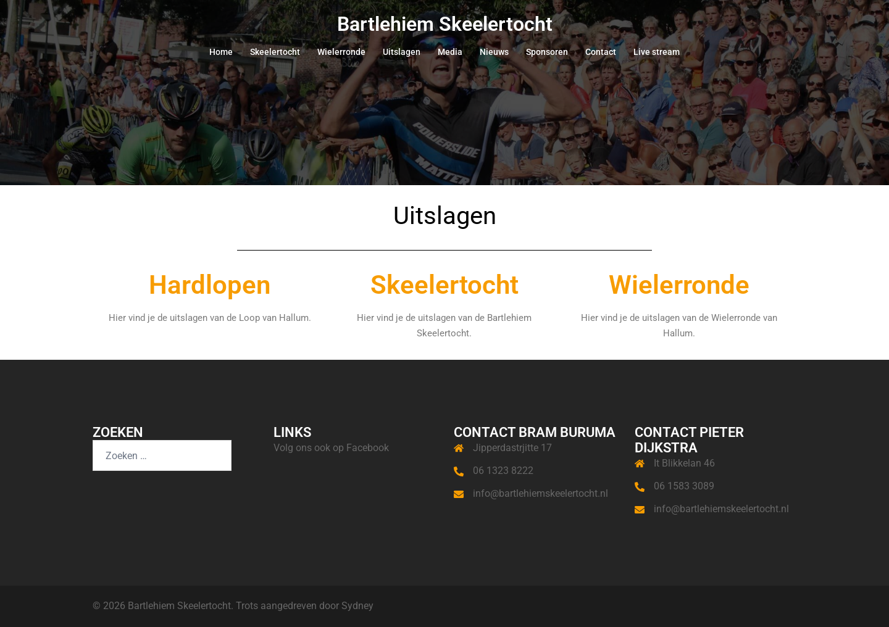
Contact (600, 52)
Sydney (357, 606)
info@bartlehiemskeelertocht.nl (540, 493)
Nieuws (494, 52)
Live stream (656, 52)
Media (450, 52)
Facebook (367, 448)
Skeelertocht (275, 52)
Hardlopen (209, 285)
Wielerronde (341, 52)
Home (221, 52)
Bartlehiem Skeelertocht (445, 24)
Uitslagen (401, 52)
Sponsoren (547, 52)
